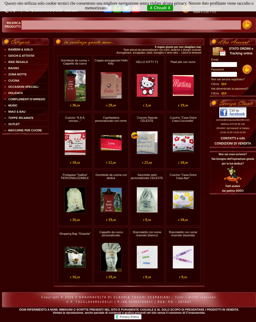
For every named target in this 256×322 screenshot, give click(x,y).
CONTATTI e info (233, 138)
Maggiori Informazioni (125, 8)
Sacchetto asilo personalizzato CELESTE (147, 176)
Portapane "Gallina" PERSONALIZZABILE (75, 176)
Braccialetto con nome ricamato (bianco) (147, 234)
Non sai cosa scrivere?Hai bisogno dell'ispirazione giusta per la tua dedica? (232, 159)
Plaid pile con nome (182, 61)
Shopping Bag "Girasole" (75, 233)
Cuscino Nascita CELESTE (147, 119)
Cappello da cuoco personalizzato (111, 234)
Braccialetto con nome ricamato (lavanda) (183, 234)
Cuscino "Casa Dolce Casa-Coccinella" (183, 119)
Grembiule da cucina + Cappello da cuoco (75, 62)
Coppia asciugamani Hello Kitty (111, 62)
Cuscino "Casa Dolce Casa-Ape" (183, 176)
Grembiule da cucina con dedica (111, 176)
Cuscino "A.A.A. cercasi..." (75, 119)
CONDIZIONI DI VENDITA (233, 143)
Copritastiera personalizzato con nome (111, 119)
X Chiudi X (160, 8)
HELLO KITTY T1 (147, 61)
